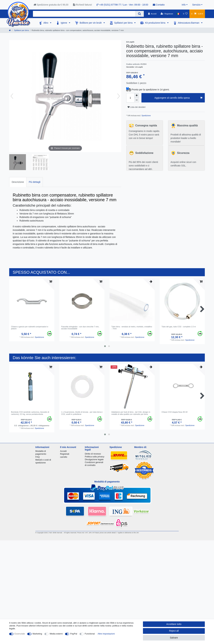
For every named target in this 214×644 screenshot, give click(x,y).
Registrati (64, 454)
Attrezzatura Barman (189, 22)
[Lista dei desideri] (185, 14)
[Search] (139, 14)
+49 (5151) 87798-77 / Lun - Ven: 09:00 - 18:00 (122, 4)
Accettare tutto (173, 624)
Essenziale (20, 633)
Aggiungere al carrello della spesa (178, 97)
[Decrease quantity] (136, 100)
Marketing (37, 633)
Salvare (174, 637)
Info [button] (184, 4)
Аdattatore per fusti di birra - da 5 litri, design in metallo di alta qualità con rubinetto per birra (130, 413)
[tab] (17, 182)
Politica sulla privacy (94, 456)
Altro (46, 22)
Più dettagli (34, 182)
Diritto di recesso (93, 453)
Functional (90, 633)
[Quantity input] (130, 97)
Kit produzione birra (155, 22)
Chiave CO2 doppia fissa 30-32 (174, 412)
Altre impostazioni (106, 633)
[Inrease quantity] (136, 95)
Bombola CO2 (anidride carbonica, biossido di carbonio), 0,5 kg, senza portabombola (30, 413)
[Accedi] (152, 14)
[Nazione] (178, 14)
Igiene (64, 22)
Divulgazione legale (94, 459)
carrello (63, 457)
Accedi (63, 451)
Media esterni (56, 633)
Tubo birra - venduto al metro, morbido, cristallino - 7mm (131, 328)
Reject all (174, 630)
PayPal (73, 633)
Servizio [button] (196, 4)
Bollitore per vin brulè (91, 22)
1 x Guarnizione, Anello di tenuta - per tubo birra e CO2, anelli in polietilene (81, 413)
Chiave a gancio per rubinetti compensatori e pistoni (29, 328)
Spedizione (146, 116)
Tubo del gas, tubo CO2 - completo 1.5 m (179, 327)
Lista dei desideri (136, 107)
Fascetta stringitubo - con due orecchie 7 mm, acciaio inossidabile (80, 328)
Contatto (159, 4)
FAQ (37, 457)
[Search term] (84, 14)
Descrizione (18, 182)
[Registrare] (167, 14)
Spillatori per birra (123, 22)
